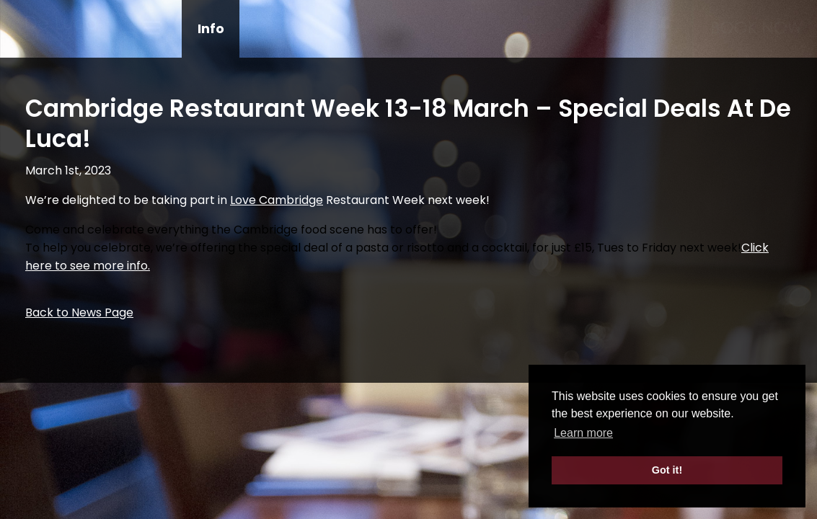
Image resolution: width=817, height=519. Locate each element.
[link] (276, 200)
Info (211, 28)
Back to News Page (79, 312)
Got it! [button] (667, 470)
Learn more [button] (583, 433)
